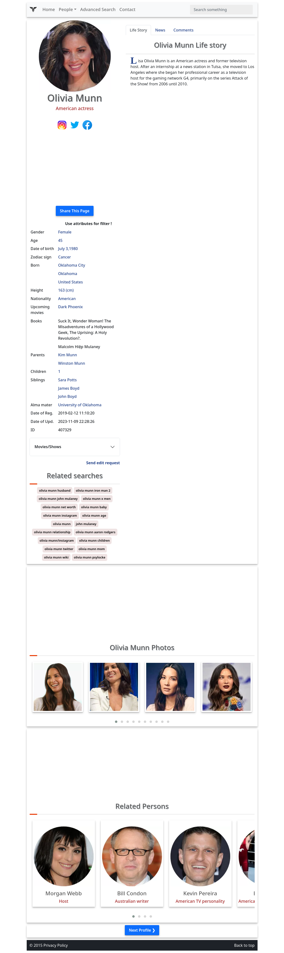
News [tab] (160, 30)
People (66, 9)
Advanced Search (98, 9)
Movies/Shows (48, 446)
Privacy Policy (56, 945)
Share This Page (74, 210)
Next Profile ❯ (142, 930)
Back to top (244, 945)
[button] (116, 721)
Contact (128, 9)
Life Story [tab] (138, 30)
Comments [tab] (183, 30)
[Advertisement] (75, 168)
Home (49, 9)
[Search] (221, 9)
